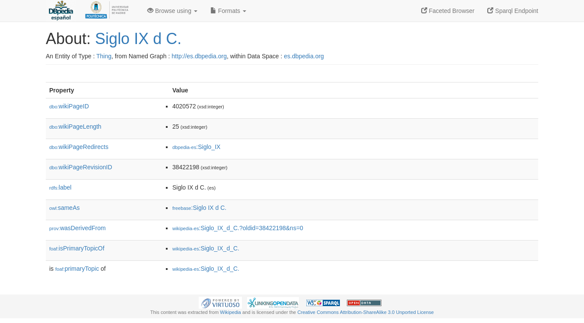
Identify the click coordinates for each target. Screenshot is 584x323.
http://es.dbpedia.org (199, 56)
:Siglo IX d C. (199, 207)
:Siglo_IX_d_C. (205, 248)
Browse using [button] (172, 10)
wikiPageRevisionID (80, 167)
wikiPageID (69, 106)
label (60, 187)
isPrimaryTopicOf (77, 248)
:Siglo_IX (196, 146)
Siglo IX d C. (138, 39)
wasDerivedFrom (77, 228)
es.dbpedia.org (304, 56)
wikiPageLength (75, 126)
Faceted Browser (448, 10)
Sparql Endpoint (512, 10)
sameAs (64, 207)
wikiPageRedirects (78, 146)
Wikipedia (230, 312)
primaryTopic (77, 268)
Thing (103, 56)
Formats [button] (228, 10)
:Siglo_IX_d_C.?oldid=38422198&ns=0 (237, 228)
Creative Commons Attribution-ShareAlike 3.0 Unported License (365, 312)
